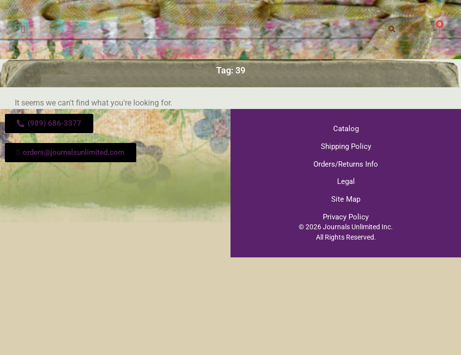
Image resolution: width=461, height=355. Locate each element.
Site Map (346, 198)
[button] (23, 30)
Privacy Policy (346, 215)
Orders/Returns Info (346, 163)
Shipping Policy (346, 146)
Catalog (346, 129)
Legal (346, 180)
